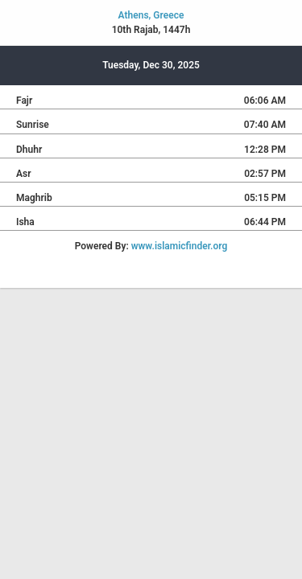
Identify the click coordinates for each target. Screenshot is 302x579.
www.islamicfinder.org (179, 246)
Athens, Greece (151, 15)
